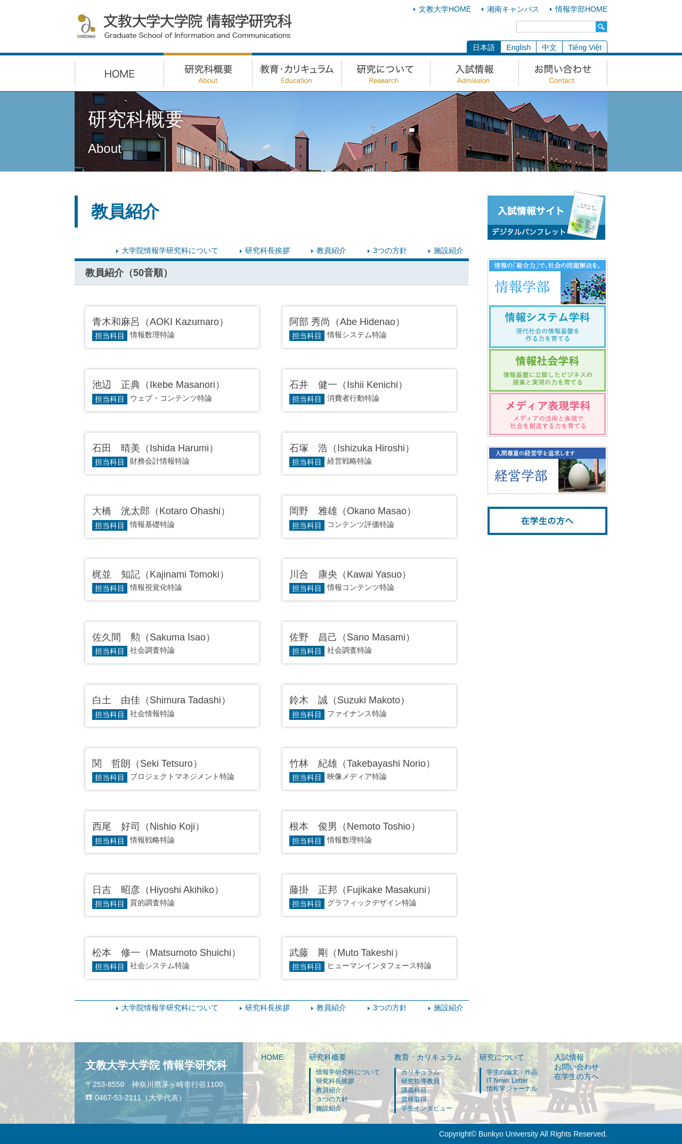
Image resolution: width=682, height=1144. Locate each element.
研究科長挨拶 (267, 250)
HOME (272, 1057)
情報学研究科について (348, 1072)
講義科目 (414, 1090)
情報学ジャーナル (512, 1088)
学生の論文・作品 (512, 1072)
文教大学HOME (445, 9)
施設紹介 (449, 250)
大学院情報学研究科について (169, 250)
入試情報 (569, 1057)
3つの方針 (390, 250)
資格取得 (414, 1099)
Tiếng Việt (585, 47)
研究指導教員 (420, 1081)
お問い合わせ (576, 1066)
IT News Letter (507, 1080)
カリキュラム (420, 1072)
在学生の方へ (576, 1076)
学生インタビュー (426, 1108)
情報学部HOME (581, 9)
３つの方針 (332, 1099)
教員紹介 (331, 250)
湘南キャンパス (513, 9)
